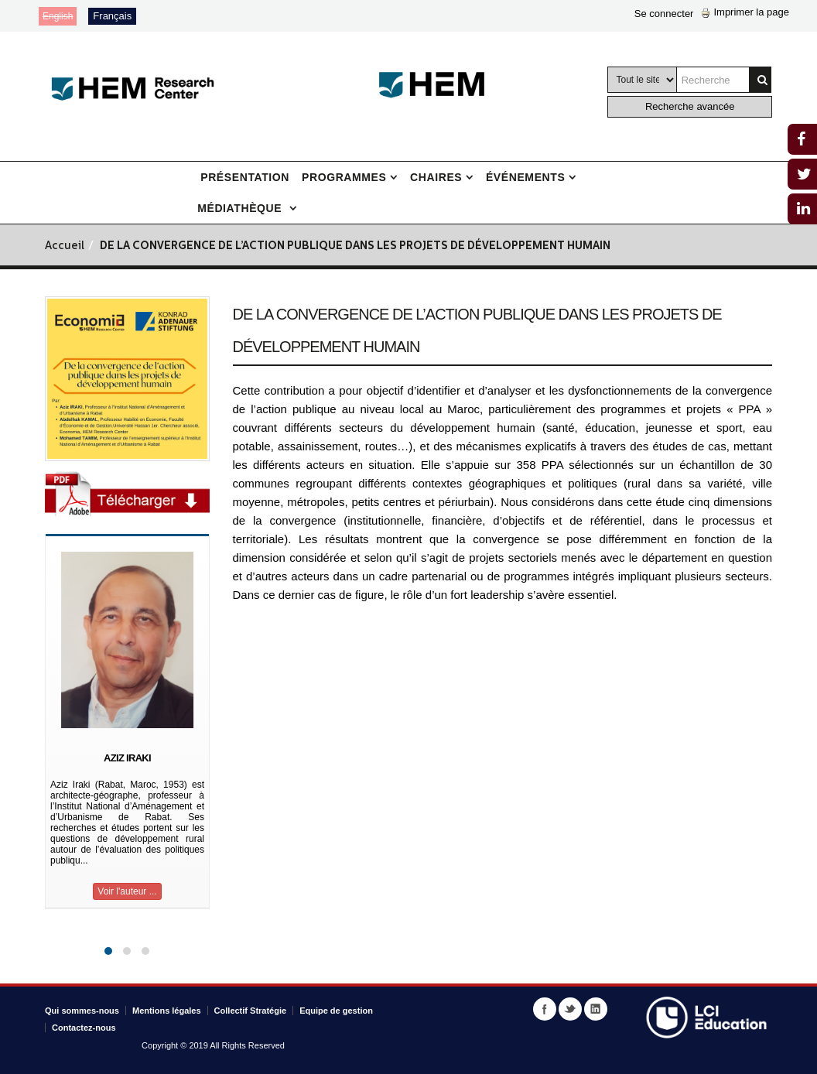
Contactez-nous (84, 1027)
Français (112, 16)
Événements (525, 177)
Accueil (64, 246)
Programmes (344, 177)
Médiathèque (241, 208)
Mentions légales (166, 1010)
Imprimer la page (745, 12)
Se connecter (664, 13)
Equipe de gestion (336, 1010)
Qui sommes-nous (82, 1010)
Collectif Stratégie (250, 1010)
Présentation (244, 177)
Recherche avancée (690, 106)
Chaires (436, 177)
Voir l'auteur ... (126, 891)
